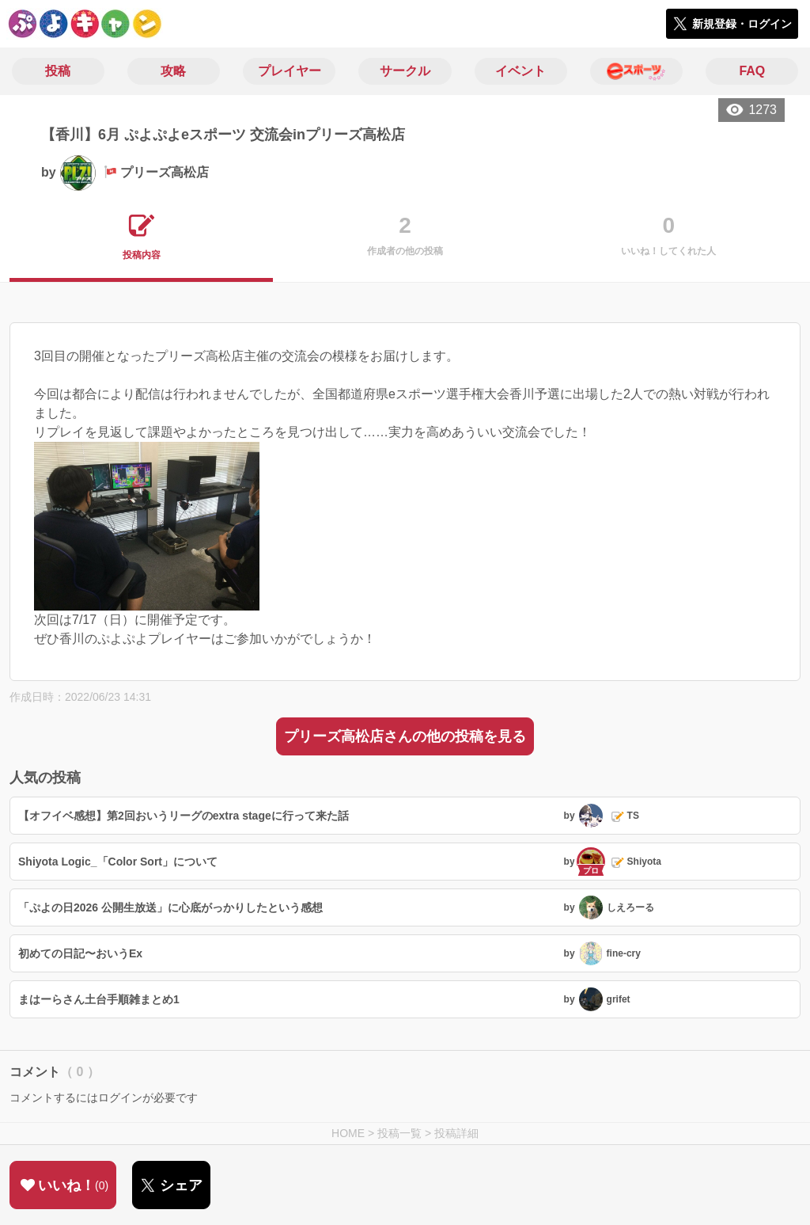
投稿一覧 (399, 1133)
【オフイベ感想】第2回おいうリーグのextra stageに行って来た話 (183, 815)
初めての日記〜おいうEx (80, 953)
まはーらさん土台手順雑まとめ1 (99, 999)
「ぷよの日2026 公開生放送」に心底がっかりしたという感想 (170, 907)
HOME (348, 1133)
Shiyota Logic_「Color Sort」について (118, 861)
